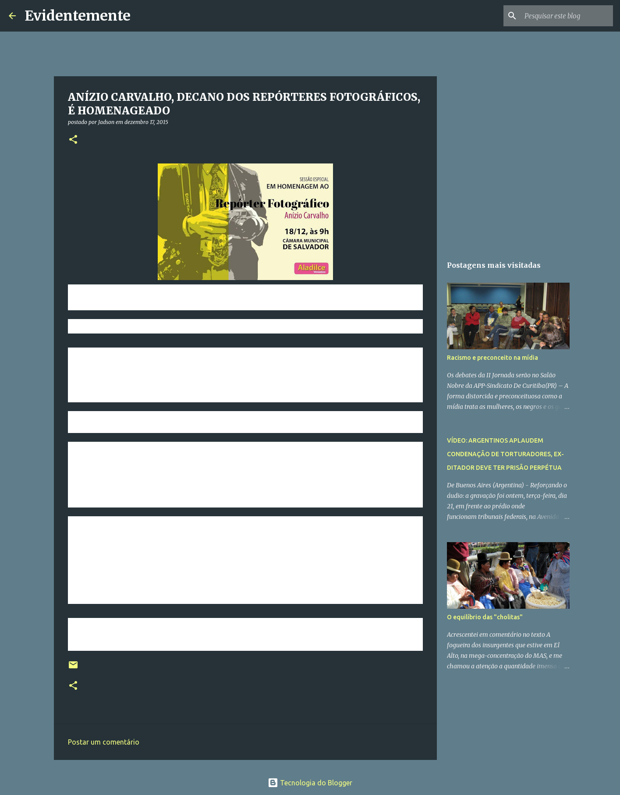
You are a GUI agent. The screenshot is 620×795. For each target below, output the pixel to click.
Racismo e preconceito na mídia (492, 357)
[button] (73, 140)
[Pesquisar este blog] (567, 15)
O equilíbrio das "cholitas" (485, 617)
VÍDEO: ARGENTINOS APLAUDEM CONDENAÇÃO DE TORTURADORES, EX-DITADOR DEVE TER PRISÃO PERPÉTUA (505, 454)
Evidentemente (78, 16)
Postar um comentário (103, 742)
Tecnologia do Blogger (310, 783)
